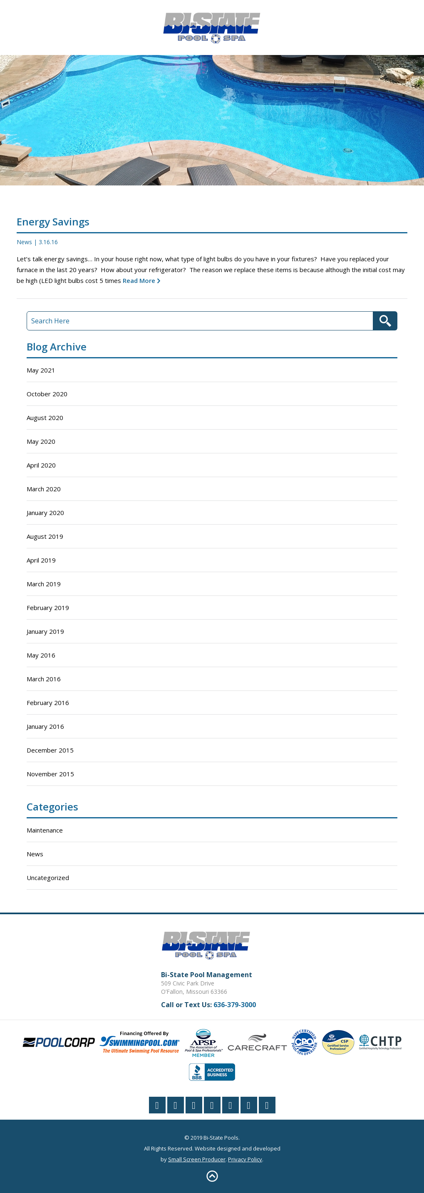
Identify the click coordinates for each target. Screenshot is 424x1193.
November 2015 (50, 774)
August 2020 (45, 417)
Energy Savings (53, 221)
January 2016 (45, 726)
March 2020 (44, 489)
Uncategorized (48, 877)
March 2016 (44, 679)
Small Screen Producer (197, 1159)
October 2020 (47, 394)
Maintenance (45, 830)
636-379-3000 (234, 1004)
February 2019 (48, 607)
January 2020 (45, 512)
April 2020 (41, 465)
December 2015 (50, 750)
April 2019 (41, 560)
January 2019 (45, 631)
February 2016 (48, 702)
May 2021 (41, 370)
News (24, 242)
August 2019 (45, 536)
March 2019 (44, 584)
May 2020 (41, 441)
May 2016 (41, 655)
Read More (138, 280)
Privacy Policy (245, 1159)
